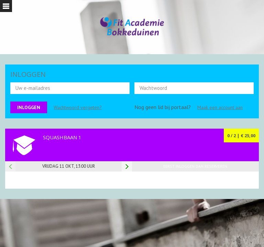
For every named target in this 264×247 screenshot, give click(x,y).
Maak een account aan (220, 107)
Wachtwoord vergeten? (78, 107)
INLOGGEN (28, 74)
